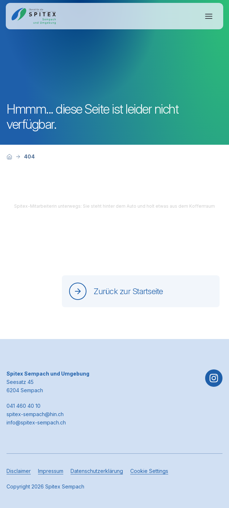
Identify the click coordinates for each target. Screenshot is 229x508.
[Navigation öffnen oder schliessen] (208, 16)
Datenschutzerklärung (97, 471)
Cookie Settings (149, 471)
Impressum (50, 471)
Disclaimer (19, 471)
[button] (211, 463)
